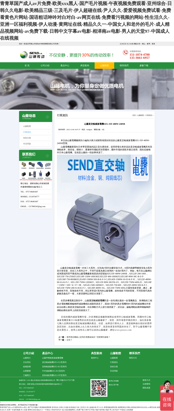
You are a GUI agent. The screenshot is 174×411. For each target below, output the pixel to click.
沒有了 (69, 340)
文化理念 (27, 362)
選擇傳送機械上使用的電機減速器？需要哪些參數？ (88, 337)
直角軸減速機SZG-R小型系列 (54, 367)
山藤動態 (104, 65)
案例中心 (95, 358)
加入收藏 (130, 44)
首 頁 (27, 65)
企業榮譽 (27, 371)
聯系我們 (124, 65)
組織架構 (27, 367)
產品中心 (64, 65)
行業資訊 (27, 132)
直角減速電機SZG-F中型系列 (54, 375)
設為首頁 (123, 44)
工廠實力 (27, 375)
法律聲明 (146, 384)
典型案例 (84, 65)
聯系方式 (133, 358)
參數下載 (144, 65)
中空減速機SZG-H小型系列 (53, 371)
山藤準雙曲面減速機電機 (52, 358)
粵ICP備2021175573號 (65, 380)
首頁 (134, 115)
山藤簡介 (27, 358)
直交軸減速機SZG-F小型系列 (54, 362)
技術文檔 (27, 138)
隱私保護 (146, 388)
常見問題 (27, 144)
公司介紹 (45, 65)
